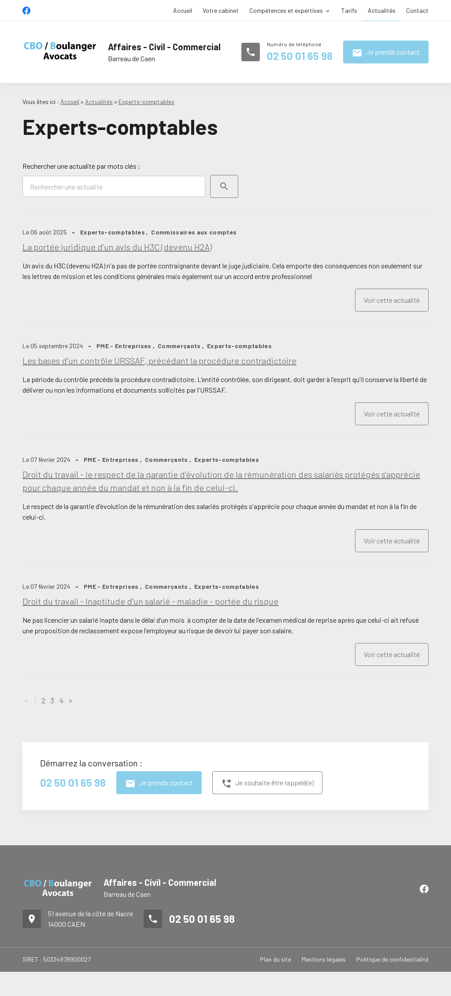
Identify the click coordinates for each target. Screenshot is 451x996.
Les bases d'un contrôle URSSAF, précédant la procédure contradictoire (159, 360)
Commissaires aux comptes (194, 232)
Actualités (382, 10)
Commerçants (179, 345)
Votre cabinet (221, 10)
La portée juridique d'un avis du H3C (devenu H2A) (117, 247)
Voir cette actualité (392, 300)
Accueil (182, 10)
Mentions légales (324, 959)
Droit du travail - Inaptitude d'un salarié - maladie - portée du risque (150, 601)
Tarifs (349, 10)
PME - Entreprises (124, 345)
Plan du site (275, 959)
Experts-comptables (146, 101)
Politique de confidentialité (392, 959)
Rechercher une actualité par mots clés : (81, 166)
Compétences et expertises (286, 10)
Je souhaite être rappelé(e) (267, 783)
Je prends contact (386, 53)
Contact (417, 10)
